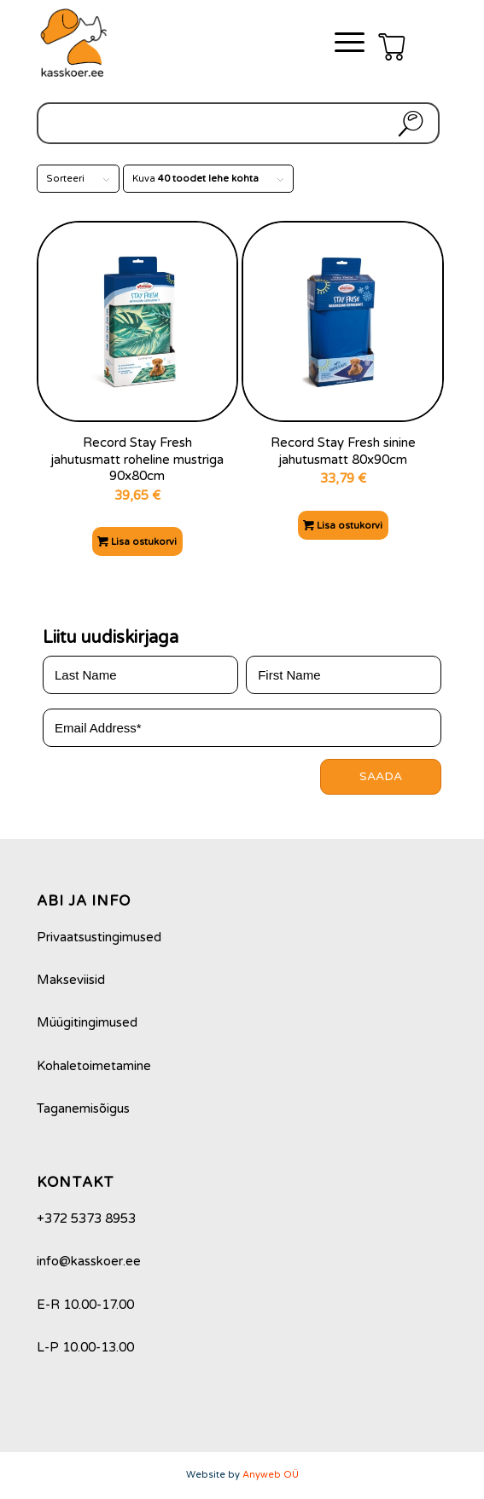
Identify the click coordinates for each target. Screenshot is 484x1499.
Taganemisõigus (83, 1108)
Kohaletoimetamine (94, 1066)
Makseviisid (71, 979)
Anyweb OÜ (270, 1474)
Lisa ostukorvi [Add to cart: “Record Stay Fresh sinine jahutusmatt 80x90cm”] (342, 525)
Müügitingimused (87, 1022)
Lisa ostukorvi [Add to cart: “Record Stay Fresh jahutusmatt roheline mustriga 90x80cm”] (137, 542)
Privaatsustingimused (99, 937)
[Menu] (341, 43)
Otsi (407, 123)
